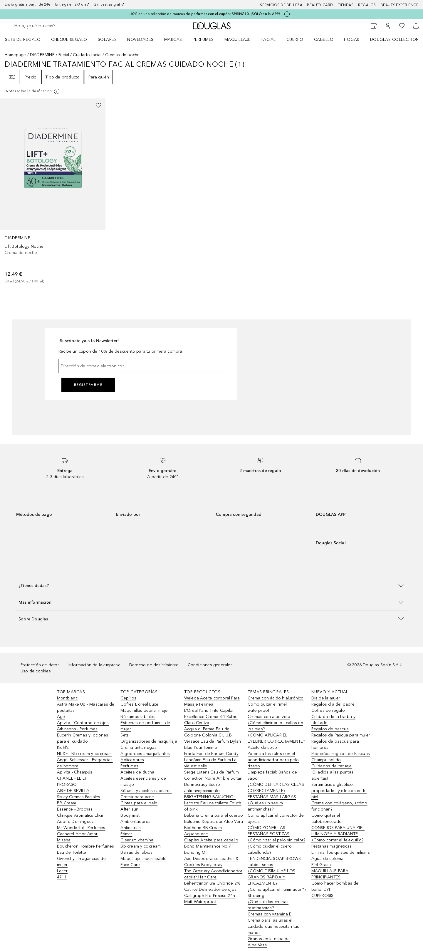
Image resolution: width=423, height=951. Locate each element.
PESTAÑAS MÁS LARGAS (272, 796)
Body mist (130, 815)
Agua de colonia (327, 858)
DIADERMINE (42, 54)
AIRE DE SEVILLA (73, 790)
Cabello (324, 39)
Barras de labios (136, 852)
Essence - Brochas (75, 809)
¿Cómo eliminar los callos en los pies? (275, 725)
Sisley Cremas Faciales (78, 796)
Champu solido (326, 759)
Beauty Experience (400, 5)
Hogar (352, 39)
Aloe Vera (257, 944)
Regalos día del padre (333, 704)
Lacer (62, 870)
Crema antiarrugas (138, 747)
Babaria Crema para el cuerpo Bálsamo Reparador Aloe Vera (213, 818)
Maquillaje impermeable (143, 858)
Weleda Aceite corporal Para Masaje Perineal (212, 701)
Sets (124, 735)
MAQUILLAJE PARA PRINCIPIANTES (330, 874)
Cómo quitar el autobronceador (327, 818)
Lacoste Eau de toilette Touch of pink (212, 806)
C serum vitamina (136, 840)
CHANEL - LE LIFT (73, 778)
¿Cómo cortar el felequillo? (337, 840)
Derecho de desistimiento (154, 664)
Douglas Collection (394, 39)
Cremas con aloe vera (269, 716)
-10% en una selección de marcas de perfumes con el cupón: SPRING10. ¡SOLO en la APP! (204, 14)
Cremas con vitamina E (269, 914)
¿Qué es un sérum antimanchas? (265, 806)
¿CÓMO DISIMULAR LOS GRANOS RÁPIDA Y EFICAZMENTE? (271, 877)
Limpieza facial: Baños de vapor (272, 775)
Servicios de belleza (281, 5)
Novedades (140, 39)
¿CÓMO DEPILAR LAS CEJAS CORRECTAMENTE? (276, 787)
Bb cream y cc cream (140, 846)
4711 (62, 877)
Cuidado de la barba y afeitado (333, 719)
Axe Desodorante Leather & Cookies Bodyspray (211, 861)
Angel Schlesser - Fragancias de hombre (85, 762)
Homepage (15, 54)
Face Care (130, 864)
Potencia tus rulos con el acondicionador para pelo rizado (273, 759)
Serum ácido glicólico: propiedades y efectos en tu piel (339, 790)
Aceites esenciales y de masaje (143, 781)
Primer (126, 833)
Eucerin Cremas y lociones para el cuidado (82, 738)
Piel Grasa (321, 864)
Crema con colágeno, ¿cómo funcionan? (339, 806)
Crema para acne (137, 796)
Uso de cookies (36, 671)
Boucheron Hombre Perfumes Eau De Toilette (85, 849)
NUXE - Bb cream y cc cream (84, 753)
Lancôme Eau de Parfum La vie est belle (210, 762)
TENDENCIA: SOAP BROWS (274, 858)
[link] (52, 191)
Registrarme (88, 385)
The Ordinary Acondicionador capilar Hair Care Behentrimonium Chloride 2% (213, 877)
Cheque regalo (69, 39)
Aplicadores (132, 759)
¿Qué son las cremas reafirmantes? (268, 904)
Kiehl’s (63, 747)
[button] (211, 585)
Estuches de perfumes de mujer (145, 725)
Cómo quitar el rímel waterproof (267, 707)
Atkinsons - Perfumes (77, 728)
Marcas (173, 39)
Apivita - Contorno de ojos (83, 722)
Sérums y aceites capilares (146, 790)
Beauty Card (320, 5)
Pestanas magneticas (331, 846)
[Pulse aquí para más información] (287, 14)
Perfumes (203, 39)
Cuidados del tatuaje (331, 766)
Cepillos (128, 698)
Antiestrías (130, 827)
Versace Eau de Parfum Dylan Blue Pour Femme (212, 744)
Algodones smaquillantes (145, 753)
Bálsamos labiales (137, 716)
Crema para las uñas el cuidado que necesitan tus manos (273, 926)
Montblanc (67, 698)
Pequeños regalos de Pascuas (340, 753)
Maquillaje (237, 39)
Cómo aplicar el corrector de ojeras (276, 818)
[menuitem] (26, 39)
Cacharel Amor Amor (77, 833)
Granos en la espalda (269, 938)
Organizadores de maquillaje (148, 741)
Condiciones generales (210, 664)
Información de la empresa (94, 664)
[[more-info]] (33, 91)
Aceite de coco (262, 747)
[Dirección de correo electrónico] (141, 366)
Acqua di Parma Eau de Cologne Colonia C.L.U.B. (208, 732)
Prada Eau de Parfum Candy (211, 753)
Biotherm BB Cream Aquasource (203, 830)
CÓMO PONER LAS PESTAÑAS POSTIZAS (268, 830)
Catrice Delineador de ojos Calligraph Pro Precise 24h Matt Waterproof (210, 895)
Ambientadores (135, 821)
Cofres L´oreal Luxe (139, 704)
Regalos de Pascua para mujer (340, 735)
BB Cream (66, 803)
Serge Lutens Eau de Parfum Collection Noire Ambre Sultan (213, 775)
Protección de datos (40, 664)
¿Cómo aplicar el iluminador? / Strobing (277, 892)
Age (61, 716)
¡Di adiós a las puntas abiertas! (332, 775)
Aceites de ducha (137, 772)
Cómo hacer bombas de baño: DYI (335, 886)
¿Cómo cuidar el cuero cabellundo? (270, 849)
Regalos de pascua (330, 728)
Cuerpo (294, 39)
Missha (63, 840)
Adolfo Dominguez (75, 821)
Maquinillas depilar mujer (144, 710)
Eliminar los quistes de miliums (340, 852)
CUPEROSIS (322, 895)
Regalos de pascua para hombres (335, 744)
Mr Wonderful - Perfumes (81, 827)
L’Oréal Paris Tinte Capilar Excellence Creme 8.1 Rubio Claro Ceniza (211, 716)
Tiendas (346, 5)
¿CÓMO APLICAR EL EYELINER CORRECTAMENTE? (276, 738)
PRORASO (67, 784)
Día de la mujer (325, 698)
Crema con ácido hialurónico (275, 698)
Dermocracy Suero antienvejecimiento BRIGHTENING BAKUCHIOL (210, 790)
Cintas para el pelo (138, 803)
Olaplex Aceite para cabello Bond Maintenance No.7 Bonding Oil (211, 846)
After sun (129, 809)
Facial (268, 39)
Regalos (367, 5)
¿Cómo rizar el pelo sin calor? (276, 840)
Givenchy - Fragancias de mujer (81, 861)
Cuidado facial (87, 54)
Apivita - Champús (74, 772)
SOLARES (107, 39)
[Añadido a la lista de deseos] (98, 105)
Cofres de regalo (328, 710)
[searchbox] (57, 25)
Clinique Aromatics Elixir (80, 815)
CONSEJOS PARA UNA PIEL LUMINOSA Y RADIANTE (338, 830)
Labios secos (260, 864)
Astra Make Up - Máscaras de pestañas (85, 707)
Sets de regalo (23, 39)
